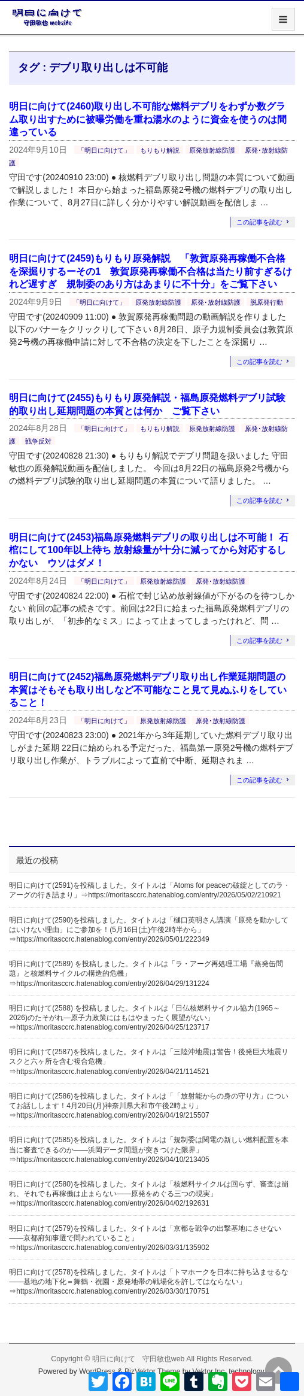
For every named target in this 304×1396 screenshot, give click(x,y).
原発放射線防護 (212, 150)
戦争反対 (38, 441)
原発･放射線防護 (216, 302)
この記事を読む (259, 222)
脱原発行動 (266, 302)
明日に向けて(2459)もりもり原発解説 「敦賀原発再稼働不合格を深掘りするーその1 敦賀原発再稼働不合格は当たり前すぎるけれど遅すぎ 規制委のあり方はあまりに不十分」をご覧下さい (150, 271)
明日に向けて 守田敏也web (138, 1359)
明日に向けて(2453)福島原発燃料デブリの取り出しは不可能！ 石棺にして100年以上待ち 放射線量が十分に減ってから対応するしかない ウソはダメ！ (148, 550)
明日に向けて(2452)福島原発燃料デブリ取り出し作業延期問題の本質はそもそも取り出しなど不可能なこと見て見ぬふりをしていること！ (148, 690)
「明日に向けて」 (104, 150)
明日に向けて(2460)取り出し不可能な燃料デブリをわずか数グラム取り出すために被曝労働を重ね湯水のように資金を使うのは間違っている (148, 119)
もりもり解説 (160, 150)
